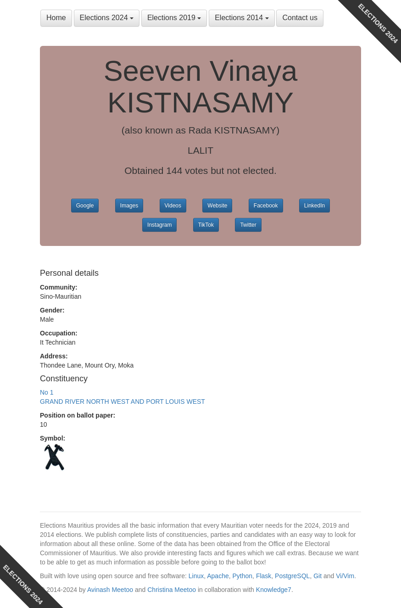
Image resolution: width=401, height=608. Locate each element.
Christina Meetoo (171, 589)
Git (317, 576)
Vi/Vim (345, 576)
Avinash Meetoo (110, 589)
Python (243, 576)
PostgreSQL (292, 576)
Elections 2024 (107, 18)
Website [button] (217, 205)
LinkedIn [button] (314, 205)
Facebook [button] (266, 205)
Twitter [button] (248, 225)
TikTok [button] (206, 225)
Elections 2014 (241, 18)
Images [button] (129, 205)
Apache (217, 576)
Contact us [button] (299, 18)
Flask (263, 576)
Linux (196, 576)
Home (56, 18)
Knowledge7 (273, 589)
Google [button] (85, 205)
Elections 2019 (174, 18)
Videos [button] (173, 205)
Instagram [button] (159, 225)
